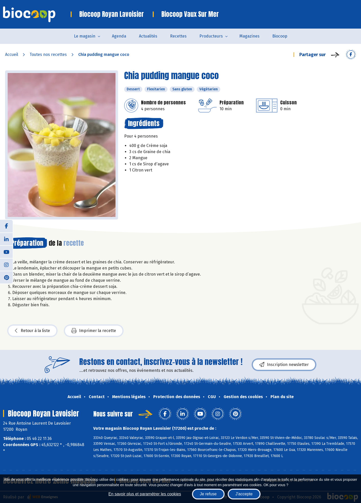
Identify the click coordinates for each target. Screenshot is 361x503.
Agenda (119, 36)
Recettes (178, 36)
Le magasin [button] (84, 36)
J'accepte (244, 494)
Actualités (148, 36)
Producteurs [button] (211, 36)
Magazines (249, 36)
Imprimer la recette (93, 330)
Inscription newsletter (284, 364)
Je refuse (208, 494)
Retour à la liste (32, 330)
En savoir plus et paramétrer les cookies (144, 494)
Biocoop (279, 36)
